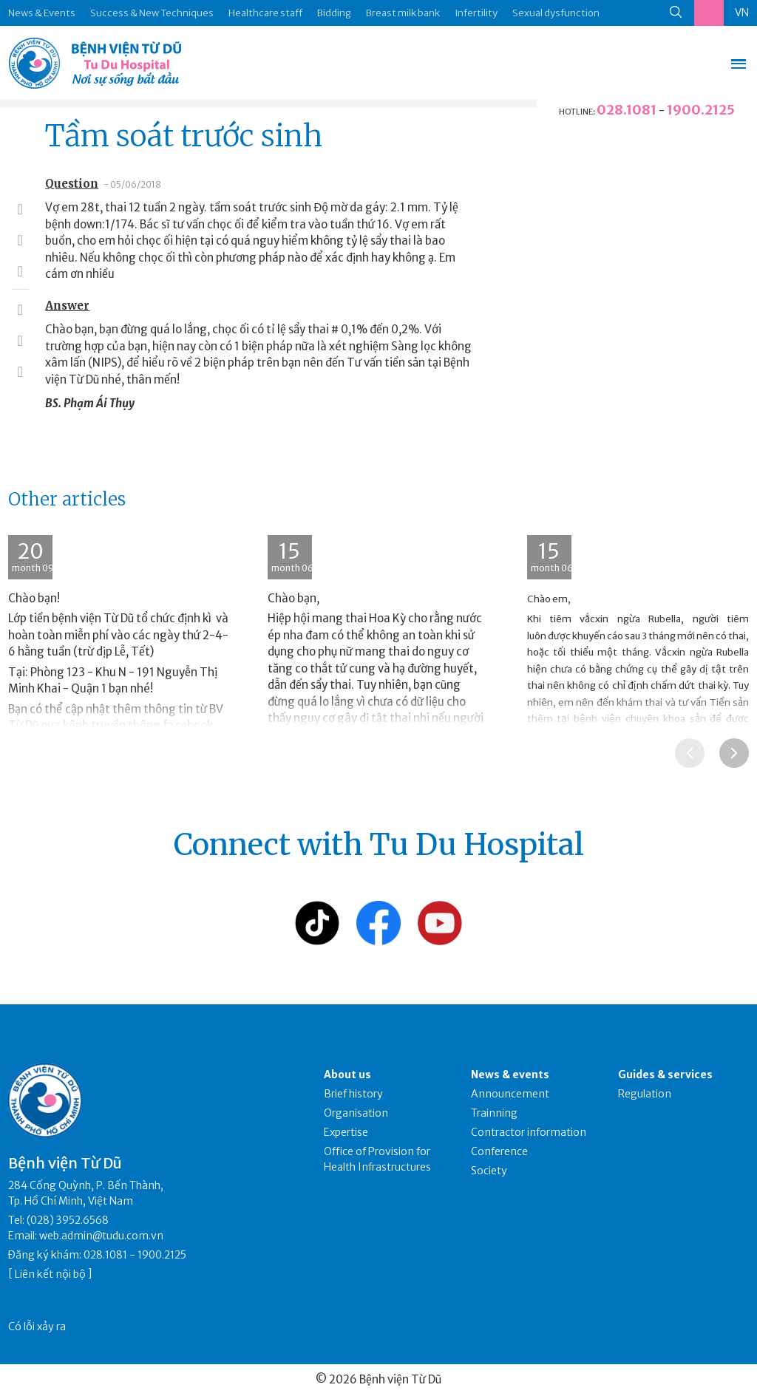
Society (489, 1170)
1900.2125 (701, 109)
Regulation (644, 1093)
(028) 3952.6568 (68, 1220)
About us (347, 1074)
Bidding (334, 13)
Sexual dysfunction (556, 13)
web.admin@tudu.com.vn (101, 1235)
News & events (510, 1074)
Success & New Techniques (152, 13)
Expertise (346, 1132)
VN (742, 12)
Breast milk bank (403, 13)
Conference (499, 1151)
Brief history (353, 1093)
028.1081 (626, 109)
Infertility (476, 13)
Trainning (494, 1113)
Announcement (510, 1093)
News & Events (41, 13)
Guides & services (665, 1074)
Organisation (356, 1113)
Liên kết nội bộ (50, 1274)
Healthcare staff (265, 13)
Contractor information (528, 1132)
